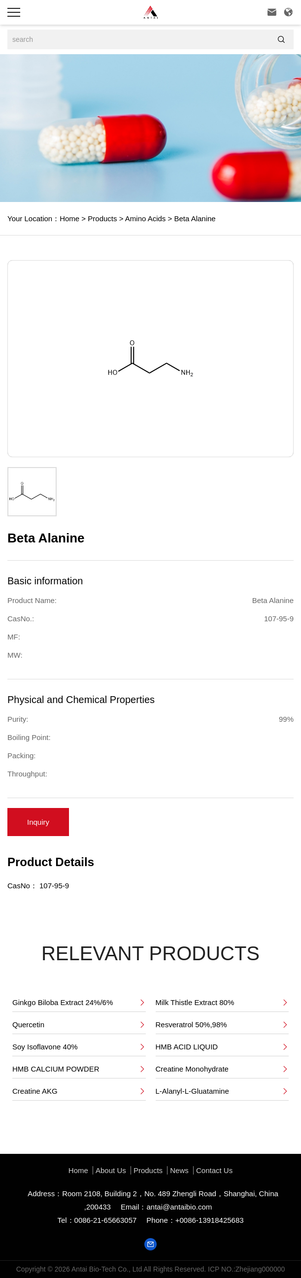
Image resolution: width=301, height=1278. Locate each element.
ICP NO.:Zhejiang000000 (246, 1269)
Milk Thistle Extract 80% (222, 1002)
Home (69, 218)
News (179, 1170)
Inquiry (38, 822)
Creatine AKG (79, 1091)
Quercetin (79, 1025)
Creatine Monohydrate (222, 1069)
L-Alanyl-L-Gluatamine (222, 1091)
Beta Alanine (193, 218)
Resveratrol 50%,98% (222, 1025)
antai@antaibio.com (179, 1207)
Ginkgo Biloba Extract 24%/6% (79, 1002)
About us (111, 1170)
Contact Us (214, 1170)
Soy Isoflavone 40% (79, 1047)
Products (101, 218)
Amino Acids (144, 218)
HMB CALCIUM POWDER (79, 1069)
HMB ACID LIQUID (222, 1047)
